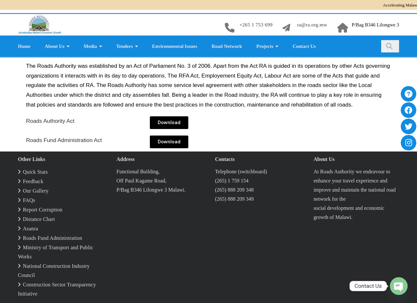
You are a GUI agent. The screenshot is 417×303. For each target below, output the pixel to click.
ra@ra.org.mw (312, 25)
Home (24, 46)
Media (90, 46)
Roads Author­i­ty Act (50, 121)
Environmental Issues (174, 46)
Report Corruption (42, 209)
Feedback (33, 181)
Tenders (124, 46)
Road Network (226, 46)
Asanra (30, 228)
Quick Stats (35, 172)
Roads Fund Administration (52, 238)
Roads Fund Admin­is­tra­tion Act (64, 140)
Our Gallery (36, 191)
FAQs (29, 200)
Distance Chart (39, 219)
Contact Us (304, 46)
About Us (54, 46)
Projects (264, 46)
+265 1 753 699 (256, 25)
